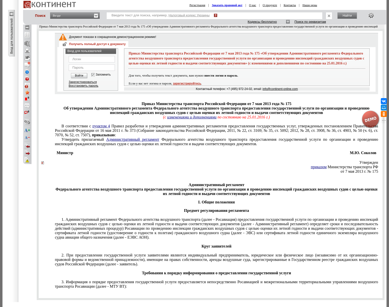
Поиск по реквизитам (310, 22)
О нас (252, 5)
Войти (79, 75)
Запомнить (103, 74)
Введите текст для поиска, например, (161, 15)
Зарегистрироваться (83, 82)
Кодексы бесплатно (262, 22)
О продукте (270, 5)
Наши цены (309, 5)
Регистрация (197, 5)
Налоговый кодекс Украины (189, 15)
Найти (347, 15)
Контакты (290, 5)
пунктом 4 (101, 126)
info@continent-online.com (280, 89)
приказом (319, 167)
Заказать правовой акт (227, 5)
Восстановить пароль (83, 85)
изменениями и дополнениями (192, 117)
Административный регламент (132, 139)
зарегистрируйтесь (187, 83)
